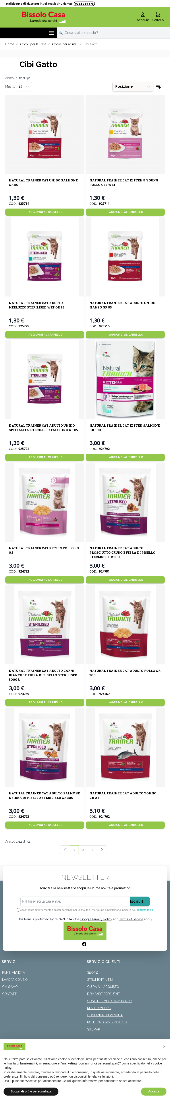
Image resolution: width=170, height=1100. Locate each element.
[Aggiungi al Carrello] (44, 212)
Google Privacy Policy (96, 919)
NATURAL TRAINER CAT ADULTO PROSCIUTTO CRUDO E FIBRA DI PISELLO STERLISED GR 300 (122, 552)
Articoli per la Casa (32, 44)
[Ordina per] (132, 86)
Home (9, 44)
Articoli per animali (65, 44)
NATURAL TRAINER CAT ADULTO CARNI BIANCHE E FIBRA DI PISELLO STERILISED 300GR (43, 675)
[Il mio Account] (143, 17)
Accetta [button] (153, 1091)
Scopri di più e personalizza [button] (31, 1091)
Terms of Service (131, 919)
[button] (164, 1046)
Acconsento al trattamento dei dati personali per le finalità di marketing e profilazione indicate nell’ (86, 909)
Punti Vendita (13, 972)
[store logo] (44, 17)
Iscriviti (137, 901)
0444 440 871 (84, 3)
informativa (145, 909)
